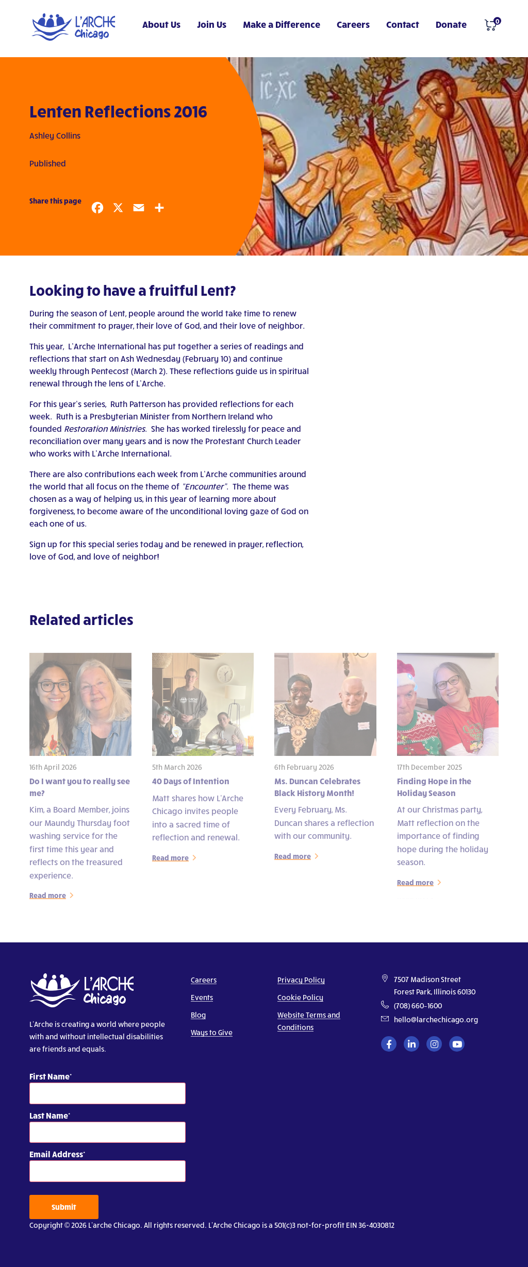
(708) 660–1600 (418, 1005)
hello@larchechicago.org (436, 1019)
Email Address (56, 1154)
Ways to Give (212, 1032)
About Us (161, 24)
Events (202, 997)
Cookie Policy (300, 997)
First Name (49, 1076)
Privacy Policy (301, 979)
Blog (198, 1014)
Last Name (48, 1115)
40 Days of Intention (190, 784)
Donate (451, 24)
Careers (353, 24)
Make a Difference (281, 24)
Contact (402, 24)
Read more (47, 898)
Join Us (211, 24)
